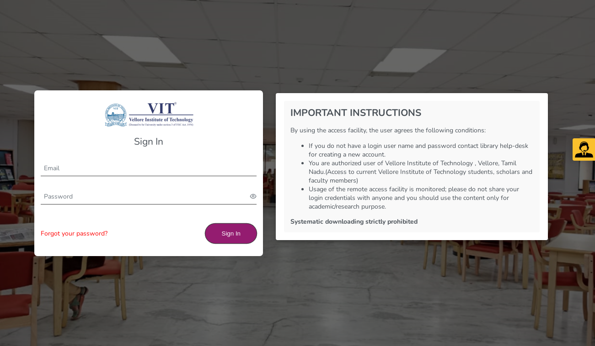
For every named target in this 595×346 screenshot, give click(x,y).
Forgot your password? (74, 233)
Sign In (231, 233)
